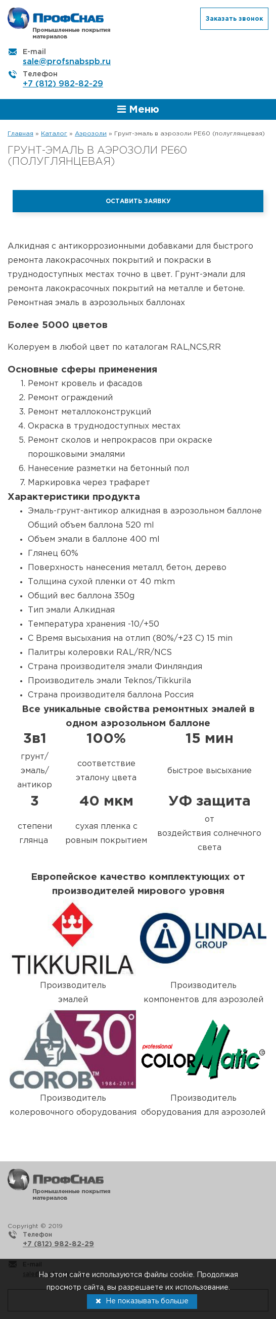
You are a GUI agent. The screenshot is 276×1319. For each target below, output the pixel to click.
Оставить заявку (138, 201)
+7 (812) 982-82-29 (63, 84)
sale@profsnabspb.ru (67, 62)
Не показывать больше (142, 1300)
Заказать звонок (234, 19)
